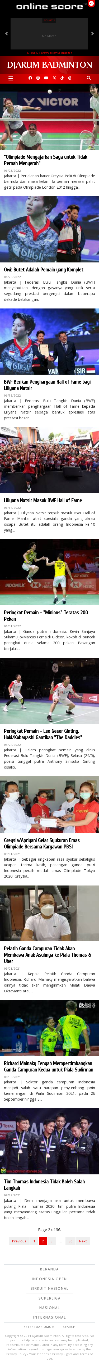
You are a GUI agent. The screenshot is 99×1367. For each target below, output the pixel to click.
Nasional (49, 1308)
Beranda (49, 1269)
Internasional (49, 1317)
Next (83, 1241)
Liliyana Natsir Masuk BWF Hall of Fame (43, 500)
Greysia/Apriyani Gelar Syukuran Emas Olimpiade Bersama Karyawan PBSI (42, 843)
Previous (19, 1241)
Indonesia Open (49, 1279)
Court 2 (49, 20)
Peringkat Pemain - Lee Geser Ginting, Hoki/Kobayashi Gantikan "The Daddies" (43, 734)
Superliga (50, 1298)
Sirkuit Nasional (50, 1288)
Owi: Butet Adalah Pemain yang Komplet (43, 270)
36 (70, 1241)
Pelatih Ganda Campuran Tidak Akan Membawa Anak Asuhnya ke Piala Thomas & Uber (47, 955)
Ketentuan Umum (38, 1327)
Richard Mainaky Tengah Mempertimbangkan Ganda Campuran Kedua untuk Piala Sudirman (48, 1066)
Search (69, 1327)
